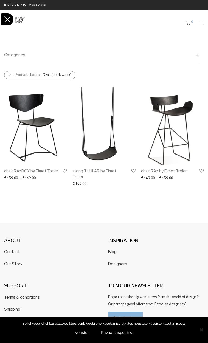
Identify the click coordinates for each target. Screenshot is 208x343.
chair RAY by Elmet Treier (164, 171)
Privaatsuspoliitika (117, 332)
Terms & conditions (22, 298)
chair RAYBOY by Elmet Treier (31, 171)
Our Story (13, 264)
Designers (117, 264)
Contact (12, 252)
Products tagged (43, 75)
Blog (112, 252)
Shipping (12, 310)
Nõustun (82, 332)
